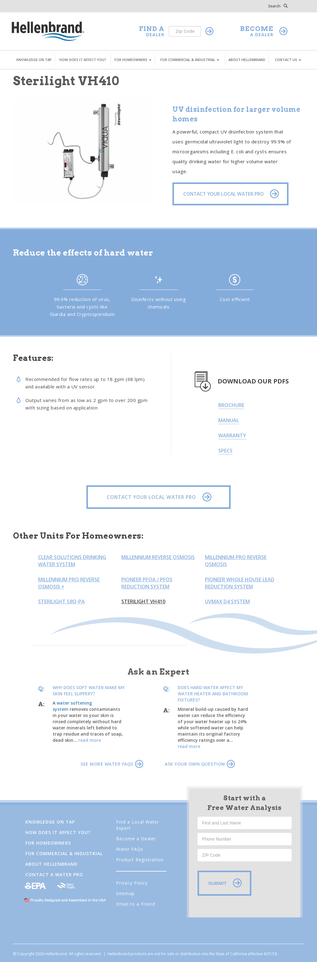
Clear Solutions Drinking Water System (72, 561)
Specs (225, 450)
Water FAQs (129, 849)
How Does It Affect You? (57, 832)
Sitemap (125, 893)
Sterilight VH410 (143, 601)
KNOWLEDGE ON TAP (34, 59)
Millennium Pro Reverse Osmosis (236, 561)
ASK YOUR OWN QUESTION (200, 764)
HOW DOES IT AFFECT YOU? (82, 59)
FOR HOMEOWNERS (133, 59)
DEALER (155, 34)
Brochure (231, 405)
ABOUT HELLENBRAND (246, 59)
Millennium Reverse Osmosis (158, 557)
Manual (228, 420)
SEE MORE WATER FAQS (111, 764)
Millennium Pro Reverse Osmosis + (69, 583)
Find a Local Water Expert (137, 825)
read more (89, 740)
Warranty (232, 435)
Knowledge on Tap (50, 822)
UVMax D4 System (227, 601)
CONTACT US (288, 59)
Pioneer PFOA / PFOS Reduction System (146, 583)
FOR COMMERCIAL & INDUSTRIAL (189, 59)
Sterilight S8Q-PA (61, 601)
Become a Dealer (136, 839)
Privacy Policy (132, 883)
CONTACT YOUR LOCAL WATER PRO (157, 496)
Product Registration (139, 860)
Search (278, 6)
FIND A (151, 29)
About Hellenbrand (51, 864)
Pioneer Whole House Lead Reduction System (239, 583)
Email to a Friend (135, 904)
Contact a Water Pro (54, 874)
